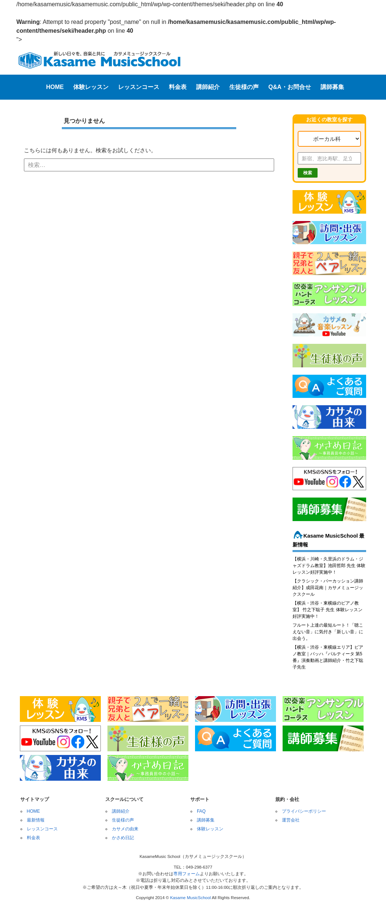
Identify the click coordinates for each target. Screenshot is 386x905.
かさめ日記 (123, 837)
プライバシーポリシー (304, 811)
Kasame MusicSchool (190, 897)
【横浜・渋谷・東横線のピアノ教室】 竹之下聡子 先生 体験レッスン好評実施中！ (327, 610)
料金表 (178, 87)
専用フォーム (186, 874)
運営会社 (291, 820)
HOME (55, 87)
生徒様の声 (244, 87)
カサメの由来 (125, 828)
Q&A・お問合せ (289, 87)
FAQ (201, 811)
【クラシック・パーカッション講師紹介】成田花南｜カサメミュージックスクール (328, 587)
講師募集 (332, 87)
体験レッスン (91, 87)
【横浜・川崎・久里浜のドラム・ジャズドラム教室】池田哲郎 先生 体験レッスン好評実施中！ (329, 565)
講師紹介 (208, 87)
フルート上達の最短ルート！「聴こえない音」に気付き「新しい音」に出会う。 (328, 632)
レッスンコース (138, 87)
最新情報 (36, 820)
